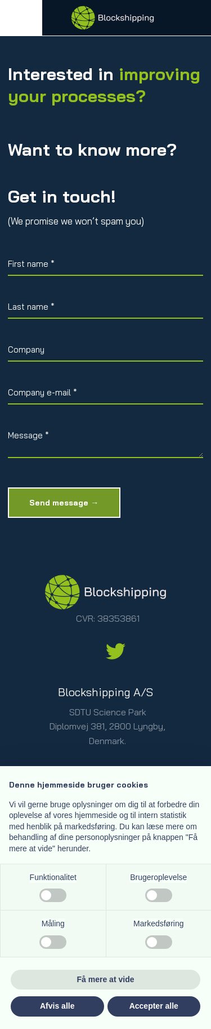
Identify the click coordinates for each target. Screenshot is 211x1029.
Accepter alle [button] (153, 1005)
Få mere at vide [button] (105, 979)
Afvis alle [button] (57, 1005)
